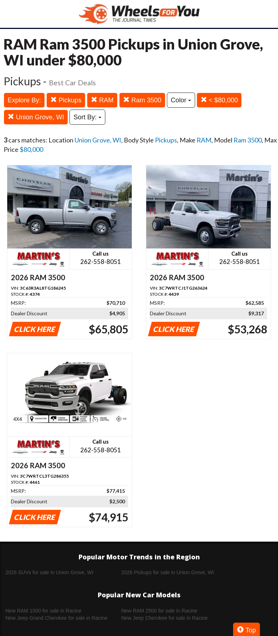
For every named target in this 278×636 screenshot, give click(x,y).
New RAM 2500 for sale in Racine (159, 611)
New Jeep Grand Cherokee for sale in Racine (56, 618)
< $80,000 (219, 100)
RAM (102, 100)
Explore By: (24, 100)
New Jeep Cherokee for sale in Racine (164, 618)
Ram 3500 (142, 100)
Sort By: (87, 117)
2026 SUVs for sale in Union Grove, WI (49, 572)
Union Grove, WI (36, 117)
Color (181, 100)
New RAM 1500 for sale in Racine (43, 611)
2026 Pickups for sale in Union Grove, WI (167, 572)
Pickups (65, 100)
